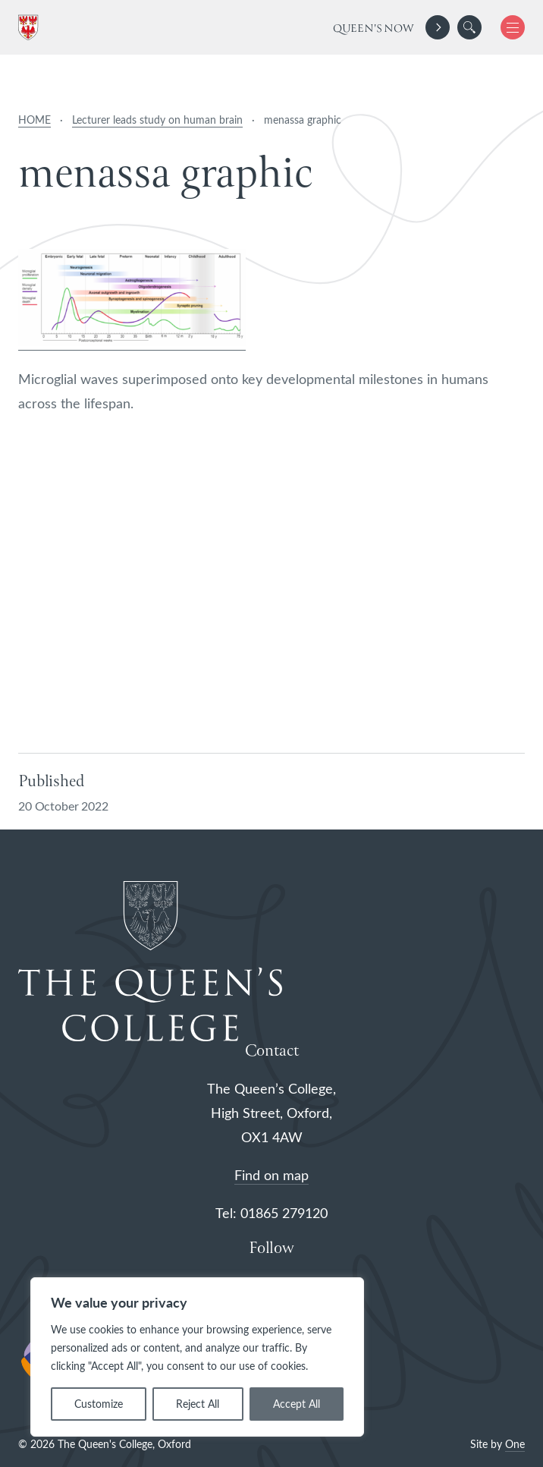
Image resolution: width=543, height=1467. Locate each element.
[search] (469, 27)
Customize (98, 1403)
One (515, 1444)
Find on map (271, 1175)
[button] (469, 27)
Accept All (296, 1403)
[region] (197, 1357)
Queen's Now (373, 28)
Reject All (197, 1403)
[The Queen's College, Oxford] (31, 27)
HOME (34, 119)
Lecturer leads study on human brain (157, 119)
